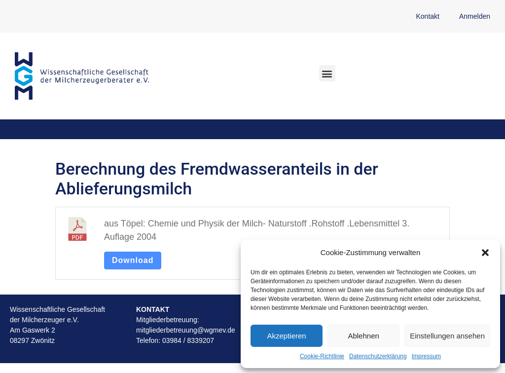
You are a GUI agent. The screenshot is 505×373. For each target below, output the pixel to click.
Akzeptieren (286, 336)
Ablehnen (363, 336)
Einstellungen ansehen (447, 336)
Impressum (426, 356)
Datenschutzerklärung (378, 356)
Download (132, 260)
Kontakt (427, 16)
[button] (485, 253)
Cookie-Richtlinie (322, 356)
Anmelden (474, 16)
